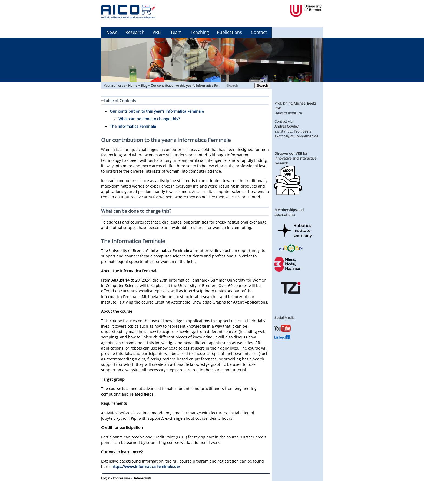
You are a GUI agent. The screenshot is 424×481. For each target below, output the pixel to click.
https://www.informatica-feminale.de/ (146, 466)
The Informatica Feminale (133, 126)
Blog (144, 85)
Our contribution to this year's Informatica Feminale (189, 85)
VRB (157, 32)
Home (132, 85)
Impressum (121, 478)
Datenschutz (141, 478)
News (111, 32)
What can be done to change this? (149, 118)
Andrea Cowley (286, 126)
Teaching (200, 32)
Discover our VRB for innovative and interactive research (295, 158)
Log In (105, 478)
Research (134, 32)
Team (176, 32)
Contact (259, 32)
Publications (229, 32)
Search (262, 85)
